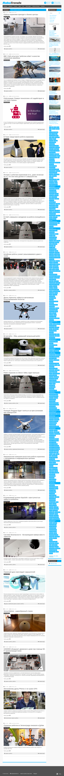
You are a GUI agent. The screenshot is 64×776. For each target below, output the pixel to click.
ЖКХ (55, 240)
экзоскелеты (54, 545)
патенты (51, 361)
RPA (50, 137)
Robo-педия (28, 6)
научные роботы (53, 325)
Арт (23, 6)
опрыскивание (52, 355)
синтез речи (54, 469)
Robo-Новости (53, 17)
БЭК (58, 179)
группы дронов (53, 213)
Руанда (57, 454)
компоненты (56, 277)
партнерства (56, 360)
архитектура (52, 160)
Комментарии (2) (41, 527)
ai (52, 127)
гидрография (52, 203)
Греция (51, 212)
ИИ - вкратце (52, 247)
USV (53, 137)
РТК (54, 454)
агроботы (51, 149)
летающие (52, 293)
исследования (52, 260)
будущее (51, 177)
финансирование (53, 529)
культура (55, 286)
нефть (51, 329)
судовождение (52, 500)
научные (58, 324)
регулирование (53, 424)
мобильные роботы (53, 309)
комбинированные (53, 274)
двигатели (55, 217)
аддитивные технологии (54, 150)
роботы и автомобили (54, 440)
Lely (56, 133)
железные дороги (53, 237)
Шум (20, 6)
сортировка (52, 477)
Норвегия (51, 332)
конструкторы (52, 282)
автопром (57, 147)
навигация (52, 318)
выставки (56, 195)
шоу (50, 545)
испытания (52, 259)
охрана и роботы (8, 48)
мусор (55, 314)
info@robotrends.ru (15, 773)
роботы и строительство (54, 447)
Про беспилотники (57, 3)
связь (51, 462)
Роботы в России (35, 6)
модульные (52, 311)
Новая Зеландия (53, 330)
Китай (53, 269)
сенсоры (51, 465)
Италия (51, 262)
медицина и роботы (54, 304)
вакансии (51, 181)
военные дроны (53, 190)
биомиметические (53, 172)
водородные (52, 188)
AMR (55, 127)
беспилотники (8, 718)
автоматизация (53, 142)
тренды (51, 518)
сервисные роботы (53, 467)
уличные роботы (53, 524)
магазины (51, 299)
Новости (10, 6)
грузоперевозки (56, 212)
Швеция (56, 543)
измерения (54, 244)
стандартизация (53, 495)
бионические (56, 174)
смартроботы (52, 474)
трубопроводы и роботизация (53, 521)
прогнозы (51, 397)
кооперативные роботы (54, 284)
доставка (51, 226)
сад (50, 455)
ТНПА (56, 513)
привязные (52, 388)
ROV (57, 135)
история (57, 260)
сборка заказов (53, 460)
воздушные (52, 193)
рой (57, 452)
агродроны (56, 149)
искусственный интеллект (55, 257)
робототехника (52, 435)
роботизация (57, 433)
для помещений (53, 219)
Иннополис (52, 252)
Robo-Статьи (52, 18)
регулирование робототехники (53, 428)
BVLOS (53, 128)
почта (51, 383)
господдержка (52, 208)
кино (50, 269)
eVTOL (53, 133)
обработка (57, 335)
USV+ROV (57, 137)
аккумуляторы (52, 152)
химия (55, 533)
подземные (52, 370)
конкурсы (51, 281)
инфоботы (52, 255)
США (17, 403)
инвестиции (52, 250)
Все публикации (53, 15)
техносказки (57, 512)
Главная (5, 6)
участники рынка (53, 526)
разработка (56, 419)
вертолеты (52, 182)
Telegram (51, 556)
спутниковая (52, 493)
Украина (55, 523)
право (54, 383)
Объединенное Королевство (53, 349)
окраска (51, 350)
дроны (6, 603)
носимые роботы (53, 334)
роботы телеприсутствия (55, 449)
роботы (6, 290)
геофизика (52, 198)
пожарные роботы (53, 371)
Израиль (51, 245)
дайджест (58, 215)
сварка (58, 460)
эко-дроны (52, 546)
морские (51, 314)
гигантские (52, 200)
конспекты (56, 281)
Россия (51, 454)
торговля (51, 515)
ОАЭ (58, 334)
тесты (51, 510)
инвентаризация (53, 249)
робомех (51, 432)
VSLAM (51, 139)
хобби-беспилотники (54, 534)
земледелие (52, 242)
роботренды (52, 438)
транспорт (56, 515)
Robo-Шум (52, 20)
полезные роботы (53, 375)
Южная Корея (52, 551)
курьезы (51, 287)
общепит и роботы (53, 345)
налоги (51, 324)
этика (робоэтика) (53, 550)
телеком (54, 503)
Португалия (52, 378)
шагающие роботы (53, 541)
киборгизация (55, 267)
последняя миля (53, 380)
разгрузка (51, 419)
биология (58, 171)
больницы (54, 176)
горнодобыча (52, 205)
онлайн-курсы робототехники (52, 353)
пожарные (57, 370)
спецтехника (52, 488)
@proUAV (48, 3)
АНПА (58, 155)
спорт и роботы (53, 492)
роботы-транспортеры (54, 450)
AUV (50, 128)
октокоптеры (56, 350)
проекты (56, 397)
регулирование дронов (54, 426)
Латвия (51, 291)
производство (52, 401)
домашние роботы (53, 224)
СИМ (51, 469)
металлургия (52, 308)
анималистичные (53, 155)
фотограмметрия (53, 531)
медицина (52, 303)
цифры (51, 538)
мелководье (52, 306)
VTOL (54, 139)
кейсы (51, 267)
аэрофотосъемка (53, 166)
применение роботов (54, 396)
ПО (59, 365)
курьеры (55, 287)
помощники (56, 376)
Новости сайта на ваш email (26, 773)
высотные (52, 195)
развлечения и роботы (54, 418)
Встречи (42, 6)
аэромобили (52, 162)
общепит (51, 343)
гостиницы (52, 210)
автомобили (52, 144)
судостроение (52, 502)
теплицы (51, 507)
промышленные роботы (54, 409)
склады (56, 471)
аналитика (52, 154)
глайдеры (58, 203)
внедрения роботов (53, 184)
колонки (51, 272)
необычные (52, 327)
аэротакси (52, 164)
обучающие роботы (53, 341)
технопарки (52, 512)
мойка (56, 311)
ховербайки (52, 536)
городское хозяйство (54, 207)
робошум (51, 452)
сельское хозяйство (53, 464)
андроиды (57, 154)
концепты (58, 282)
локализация (52, 296)
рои (55, 452)
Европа (51, 235)
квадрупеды (55, 266)
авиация (55, 140)
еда (54, 235)
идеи (51, 244)
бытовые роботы (53, 179)
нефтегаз (57, 327)
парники (51, 360)
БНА (50, 176)
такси (51, 503)
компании (51, 277)
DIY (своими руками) (54, 132)
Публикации (6, 9)
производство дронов (54, 403)
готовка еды (57, 210)
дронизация (52, 232)
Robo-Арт (52, 21)
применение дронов (12, 603)
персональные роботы (54, 363)
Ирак (56, 255)
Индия (56, 250)
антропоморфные (53, 157)
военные (57, 188)
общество (51, 346)
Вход (60, 773)
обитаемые (52, 335)
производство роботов (54, 404)
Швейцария (52, 543)
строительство (52, 498)
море (51, 313)
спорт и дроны (52, 490)
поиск (51, 373)
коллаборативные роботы (55, 271)
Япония (51, 553)
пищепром (52, 365)
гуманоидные (52, 215)
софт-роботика (53, 481)
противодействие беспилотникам (53, 412)
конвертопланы (53, 279)
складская (52, 471)
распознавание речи (54, 421)
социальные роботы (54, 486)
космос (51, 286)
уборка (51, 523)
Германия (57, 198)
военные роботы (53, 192)
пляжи (56, 365)
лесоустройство (56, 291)
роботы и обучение (53, 444)
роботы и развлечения (54, 445)
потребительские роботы (55, 382)
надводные (57, 318)
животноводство (53, 239)
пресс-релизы (52, 387)
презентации (52, 385)
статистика (52, 497)
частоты (55, 538)
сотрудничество (53, 479)
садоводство (54, 455)
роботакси (52, 433)
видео (56, 182)
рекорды (51, 430)
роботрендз (52, 437)
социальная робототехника (52, 483)
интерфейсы (57, 254)
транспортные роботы (54, 517)
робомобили (56, 432)
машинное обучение (54, 301)
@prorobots (49, 2)
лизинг (56, 293)
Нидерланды (55, 329)
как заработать (53, 264)
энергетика (58, 548)
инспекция (57, 252)
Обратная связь (53, 563)
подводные (52, 366)
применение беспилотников (18, 449)
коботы (57, 269)
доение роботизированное (53, 221)
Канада (57, 264)
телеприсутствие (53, 505)
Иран (59, 255)
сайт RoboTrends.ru (53, 457)
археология (52, 159)
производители (53, 399)
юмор (57, 551)
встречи (56, 193)
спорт (57, 488)
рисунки (55, 430)
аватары (51, 140)
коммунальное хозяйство (55, 276)
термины (51, 508)
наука (54, 324)
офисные (58, 355)
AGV (50, 127)
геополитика (54, 197)
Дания (51, 217)
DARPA (57, 128)
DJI (50, 133)
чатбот (51, 539)
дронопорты (52, 234)
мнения (57, 308)
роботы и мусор (53, 442)
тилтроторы (52, 513)
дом (58, 223)
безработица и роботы (54, 169)
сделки (54, 462)
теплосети (56, 507)
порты (56, 378)
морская (54, 313)
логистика (55, 294)
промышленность (53, 408)
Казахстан (55, 262)
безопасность (52, 167)
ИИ (54, 245)
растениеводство (53, 423)
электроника (52, 548)
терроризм (56, 508)
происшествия (52, 406)
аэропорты (57, 162)
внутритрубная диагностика (53, 186)
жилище (51, 240)
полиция (51, 376)
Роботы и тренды (57, 2)
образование (52, 337)
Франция (51, 533)
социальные (52, 485)
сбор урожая (52, 459)
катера (51, 266)
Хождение (57, 536)
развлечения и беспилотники (52, 416)
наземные (52, 320)
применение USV (53, 390)
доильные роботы (53, 223)
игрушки (57, 242)
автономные (52, 147)
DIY (50, 130)
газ (50, 197)
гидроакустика (52, 202)
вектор (55, 181)
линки (51, 294)
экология (56, 546)
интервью (51, 254)
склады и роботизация (54, 472)
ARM (58, 127)
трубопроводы (56, 518)
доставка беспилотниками (53, 228)
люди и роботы (53, 298)
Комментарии (42, 48)
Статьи (15, 6)
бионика (51, 174)
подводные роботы (53, 368)
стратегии (57, 497)
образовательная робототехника (53, 340)
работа (58, 413)
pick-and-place (52, 135)
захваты (58, 240)
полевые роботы (56, 373)
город (57, 205)
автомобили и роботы (54, 145)
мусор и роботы (53, 316)
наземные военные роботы (53, 322)
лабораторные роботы (54, 289)
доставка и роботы (53, 230)
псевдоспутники (53, 413)
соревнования (52, 476)
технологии (55, 510)
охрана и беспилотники (54, 356)
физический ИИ (53, 528)
